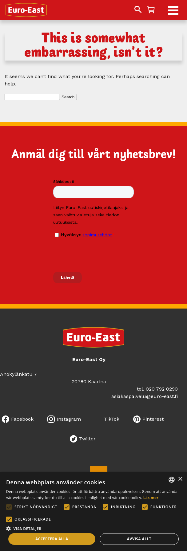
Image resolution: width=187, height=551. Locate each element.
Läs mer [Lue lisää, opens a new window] (151, 497)
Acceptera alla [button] (51, 538)
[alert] (93, 511)
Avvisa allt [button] (139, 538)
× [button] (180, 479)
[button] (93, 528)
